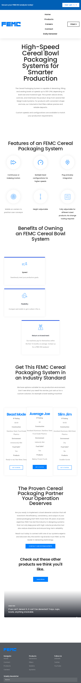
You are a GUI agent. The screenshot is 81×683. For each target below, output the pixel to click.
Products (49, 19)
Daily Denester (50, 33)
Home (48, 14)
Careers (49, 24)
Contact (49, 29)
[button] (16, 444)
